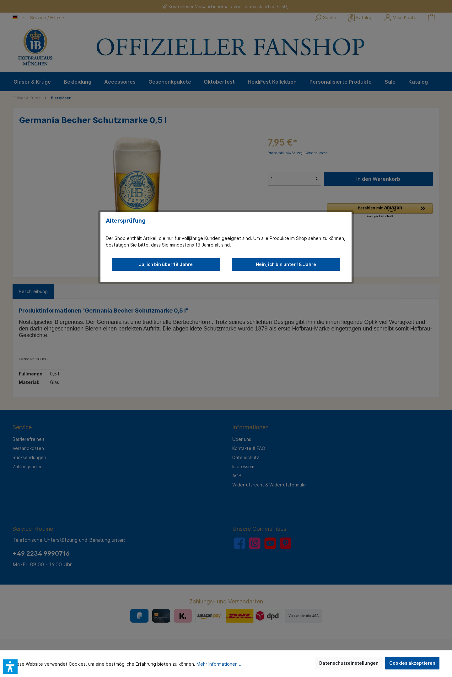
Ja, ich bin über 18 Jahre (166, 264)
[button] (10, 666)
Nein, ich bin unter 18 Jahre (286, 264)
